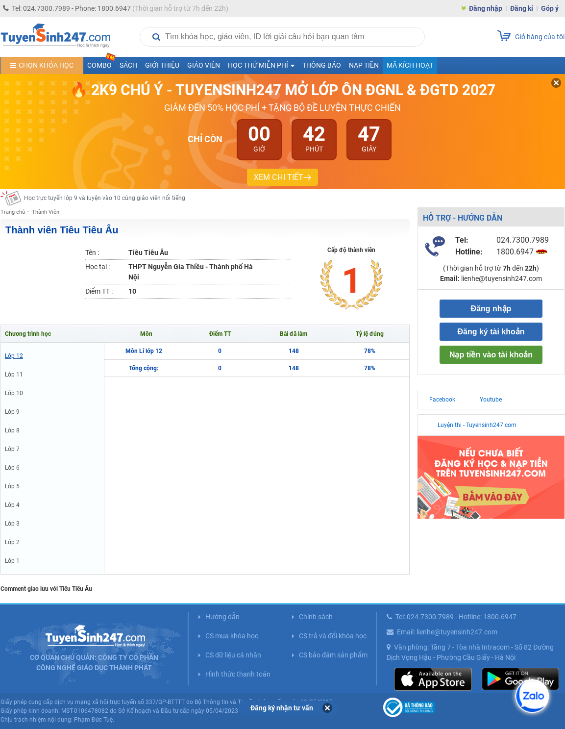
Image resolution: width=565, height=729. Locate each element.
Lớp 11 (14, 374)
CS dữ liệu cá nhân (233, 655)
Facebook (442, 399)
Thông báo (321, 65)
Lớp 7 (12, 449)
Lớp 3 (12, 523)
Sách (128, 65)
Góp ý (550, 8)
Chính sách (316, 617)
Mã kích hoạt (410, 65)
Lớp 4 (12, 505)
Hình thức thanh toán (237, 674)
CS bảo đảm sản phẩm (333, 655)
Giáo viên (203, 65)
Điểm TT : (99, 291)
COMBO (101, 63)
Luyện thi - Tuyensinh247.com (477, 425)
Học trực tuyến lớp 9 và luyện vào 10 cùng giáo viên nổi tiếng (104, 198)
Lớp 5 (12, 486)
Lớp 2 (12, 542)
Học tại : (97, 267)
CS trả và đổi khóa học (333, 636)
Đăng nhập (485, 8)
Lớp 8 (12, 430)
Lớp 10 (14, 393)
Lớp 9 (12, 411)
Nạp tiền (364, 65)
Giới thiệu (162, 65)
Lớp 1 (12, 560)
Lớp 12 (14, 355)
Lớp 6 (12, 467)
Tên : (92, 252)
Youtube (491, 399)
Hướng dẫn (222, 617)
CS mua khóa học (231, 636)
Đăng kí (521, 8)
